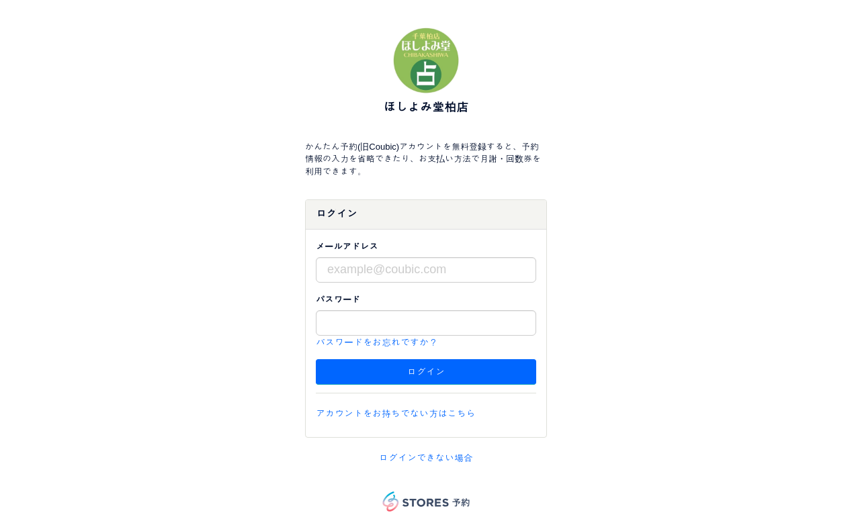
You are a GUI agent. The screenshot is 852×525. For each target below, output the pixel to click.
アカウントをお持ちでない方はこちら (396, 413)
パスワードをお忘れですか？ (377, 342)
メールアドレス (347, 247)
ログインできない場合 (426, 457)
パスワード (338, 300)
